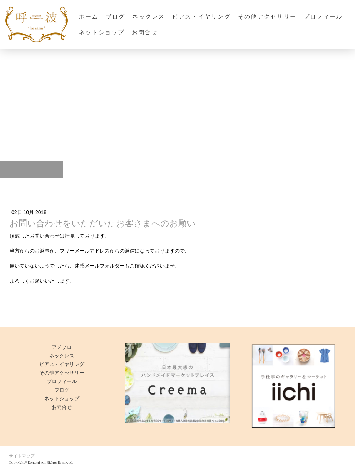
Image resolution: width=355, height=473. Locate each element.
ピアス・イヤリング (201, 16)
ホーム (89, 16)
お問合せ (145, 32)
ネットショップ (102, 32)
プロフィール (323, 16)
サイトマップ (22, 456)
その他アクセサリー (267, 16)
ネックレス (148, 16)
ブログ (115, 16)
